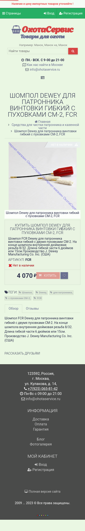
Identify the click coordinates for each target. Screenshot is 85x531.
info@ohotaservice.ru (45, 69)
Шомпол (27, 292)
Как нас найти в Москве (45, 65)
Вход (49, 13)
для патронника (62, 292)
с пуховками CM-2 (19, 298)
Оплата (41, 424)
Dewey (42, 292)
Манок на (50, 45)
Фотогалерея (41, 444)
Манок (38, 45)
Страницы (11, 13)
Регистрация (71, 13)
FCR (39, 298)
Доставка (41, 419)
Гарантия (41, 429)
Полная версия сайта (42, 491)
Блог (41, 439)
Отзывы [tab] (32, 308)
